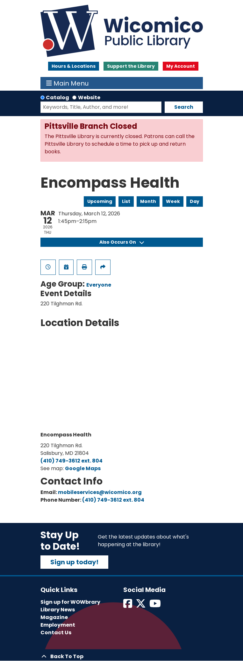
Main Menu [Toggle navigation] (67, 83)
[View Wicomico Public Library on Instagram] (155, 605)
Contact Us (55, 632)
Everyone (98, 285)
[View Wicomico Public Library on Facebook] (128, 605)
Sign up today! (74, 562)
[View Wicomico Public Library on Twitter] (141, 605)
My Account (180, 66)
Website (89, 97)
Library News (57, 609)
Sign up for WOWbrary (70, 602)
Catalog (57, 97)
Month (148, 201)
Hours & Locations (74, 66)
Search (183, 107)
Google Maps (83, 468)
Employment (57, 625)
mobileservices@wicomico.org (100, 492)
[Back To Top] (121, 656)
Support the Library (131, 66)
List (126, 201)
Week (173, 201)
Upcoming (99, 201)
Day (194, 201)
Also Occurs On (121, 242)
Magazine (54, 617)
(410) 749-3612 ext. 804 (71, 460)
